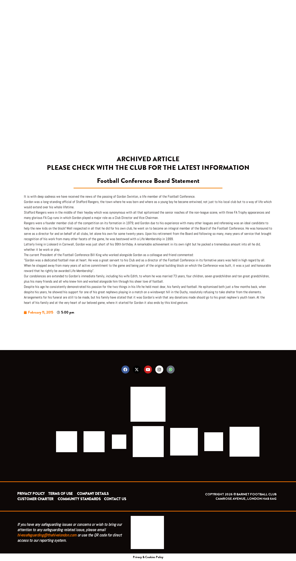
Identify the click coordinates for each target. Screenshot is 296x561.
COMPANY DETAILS (93, 493)
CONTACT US (115, 499)
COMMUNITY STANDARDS (79, 499)
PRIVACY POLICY (31, 493)
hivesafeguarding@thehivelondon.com (46, 535)
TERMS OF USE (61, 493)
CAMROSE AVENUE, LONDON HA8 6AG (246, 498)
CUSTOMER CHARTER (35, 499)
